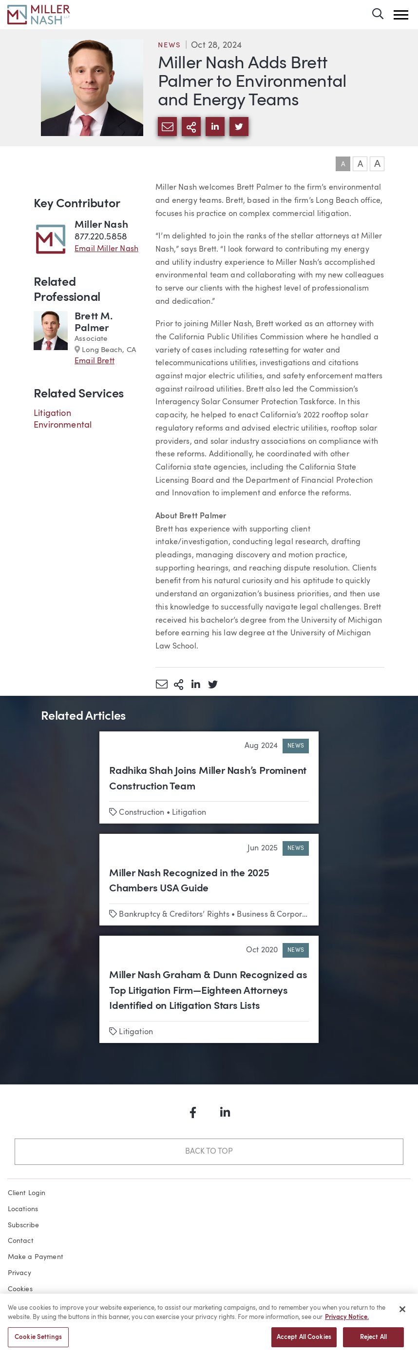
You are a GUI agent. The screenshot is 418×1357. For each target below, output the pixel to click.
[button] (401, 15)
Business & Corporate (275, 915)
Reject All (373, 1341)
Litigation (52, 413)
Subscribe (23, 1225)
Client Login (27, 1193)
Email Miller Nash (106, 249)
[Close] (402, 1313)
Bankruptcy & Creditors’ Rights (174, 915)
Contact (21, 1241)
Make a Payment (36, 1257)
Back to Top (208, 1152)
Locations (23, 1209)
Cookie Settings (38, 1341)
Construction (141, 813)
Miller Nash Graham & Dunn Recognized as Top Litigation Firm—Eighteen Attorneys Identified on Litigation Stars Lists (208, 990)
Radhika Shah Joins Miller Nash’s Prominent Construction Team (207, 779)
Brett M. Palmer (94, 323)
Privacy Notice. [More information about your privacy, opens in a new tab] (347, 1321)
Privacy (19, 1273)
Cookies (20, 1289)
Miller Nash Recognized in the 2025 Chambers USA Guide (189, 881)
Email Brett (94, 361)
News (169, 45)
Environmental (63, 425)
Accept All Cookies (304, 1341)
